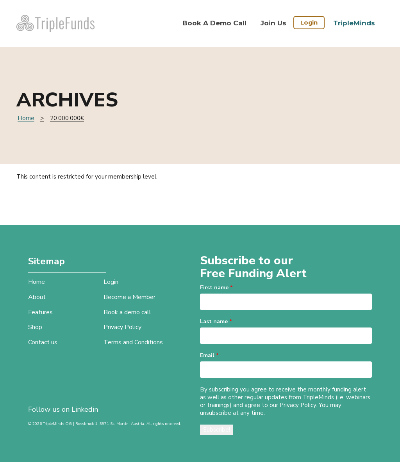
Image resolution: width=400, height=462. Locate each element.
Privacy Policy (122, 327)
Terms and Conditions (133, 342)
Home (26, 118)
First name (216, 287)
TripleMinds (354, 23)
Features (40, 312)
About (37, 297)
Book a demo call (214, 23)
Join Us (273, 23)
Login (309, 22)
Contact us (42, 342)
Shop (35, 327)
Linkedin (84, 409)
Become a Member (129, 297)
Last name (216, 321)
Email (209, 355)
